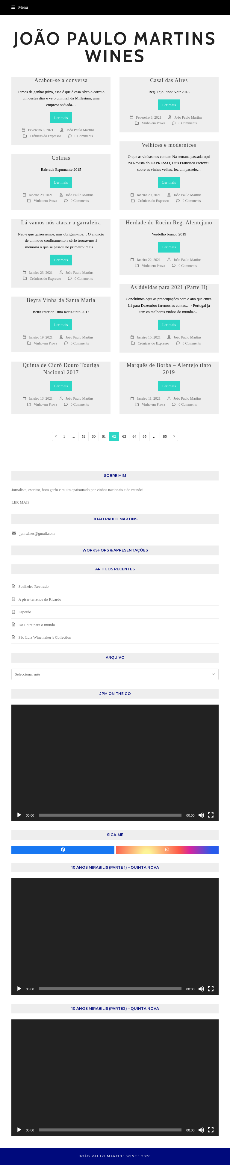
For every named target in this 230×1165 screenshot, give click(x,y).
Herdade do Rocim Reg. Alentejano (169, 223)
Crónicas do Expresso (45, 136)
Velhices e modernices (169, 145)
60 (95, 436)
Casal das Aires (169, 80)
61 (105, 436)
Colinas (61, 158)
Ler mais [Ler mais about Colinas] (61, 182)
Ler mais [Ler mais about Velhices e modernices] (169, 182)
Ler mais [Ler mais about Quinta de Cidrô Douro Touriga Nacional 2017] (61, 386)
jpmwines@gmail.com (37, 533)
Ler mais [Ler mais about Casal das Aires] (169, 104)
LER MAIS (20, 502)
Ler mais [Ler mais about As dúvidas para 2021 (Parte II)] (169, 324)
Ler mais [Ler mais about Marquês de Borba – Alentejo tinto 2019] (169, 386)
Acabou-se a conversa (61, 80)
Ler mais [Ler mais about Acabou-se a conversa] (61, 117)
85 (166, 436)
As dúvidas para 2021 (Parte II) (169, 287)
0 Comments (84, 136)
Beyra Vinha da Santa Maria (61, 300)
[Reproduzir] (19, 815)
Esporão (24, 612)
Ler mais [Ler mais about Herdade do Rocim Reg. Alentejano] (169, 247)
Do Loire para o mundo (36, 624)
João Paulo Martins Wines (115, 47)
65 (145, 436)
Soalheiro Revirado (33, 586)
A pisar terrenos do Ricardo (39, 599)
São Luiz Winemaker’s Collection (44, 637)
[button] (19, 7)
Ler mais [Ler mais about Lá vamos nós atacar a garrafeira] (61, 260)
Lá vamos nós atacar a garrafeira (61, 223)
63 (125, 436)
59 (84, 436)
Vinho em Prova (153, 123)
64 (135, 436)
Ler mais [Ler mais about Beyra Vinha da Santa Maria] (61, 324)
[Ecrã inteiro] (211, 815)
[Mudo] (201, 815)
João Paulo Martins (80, 130)
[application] (114, 763)
